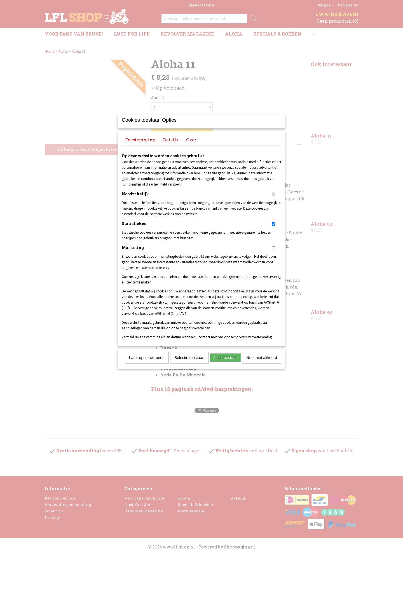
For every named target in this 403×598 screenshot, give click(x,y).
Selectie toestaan (189, 365)
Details (170, 147)
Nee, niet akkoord (261, 365)
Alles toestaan (225, 365)
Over (191, 147)
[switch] (273, 201)
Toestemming (140, 147)
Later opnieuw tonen (147, 365)
